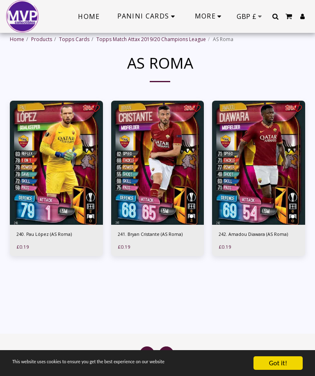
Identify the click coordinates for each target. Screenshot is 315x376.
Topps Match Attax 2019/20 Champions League (151, 39)
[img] (56, 163)
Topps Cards (74, 39)
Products (41, 39)
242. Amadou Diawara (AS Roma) (257, 234)
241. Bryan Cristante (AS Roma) (153, 234)
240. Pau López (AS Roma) (46, 234)
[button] (275, 16)
